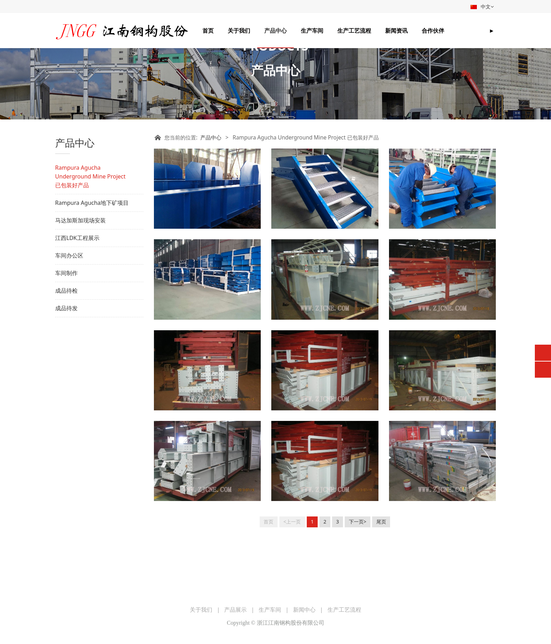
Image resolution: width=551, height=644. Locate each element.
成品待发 (66, 356)
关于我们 (239, 30)
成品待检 (66, 339)
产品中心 (275, 30)
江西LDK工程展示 (77, 286)
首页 (208, 30)
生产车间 (312, 30)
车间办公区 (69, 303)
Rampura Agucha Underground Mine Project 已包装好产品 (90, 224)
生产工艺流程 (354, 30)
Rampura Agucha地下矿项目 (92, 251)
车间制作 (66, 321)
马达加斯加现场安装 (80, 268)
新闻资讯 (396, 30)
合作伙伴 (433, 30)
